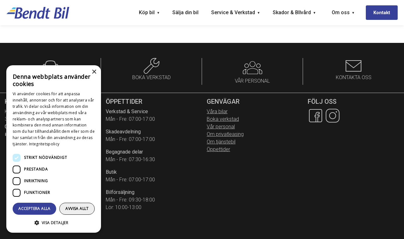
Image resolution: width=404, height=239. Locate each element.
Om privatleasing (225, 134)
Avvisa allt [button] (76, 208)
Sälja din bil (185, 12)
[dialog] (53, 149)
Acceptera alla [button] (34, 208)
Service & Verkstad (235, 12)
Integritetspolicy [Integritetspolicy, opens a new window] (44, 144)
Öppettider (218, 149)
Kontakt (381, 12)
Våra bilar (217, 111)
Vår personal (221, 127)
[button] (54, 222)
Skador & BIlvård (294, 12)
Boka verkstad (223, 119)
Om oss (343, 12)
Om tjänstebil (221, 142)
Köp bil (149, 12)
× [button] (94, 72)
